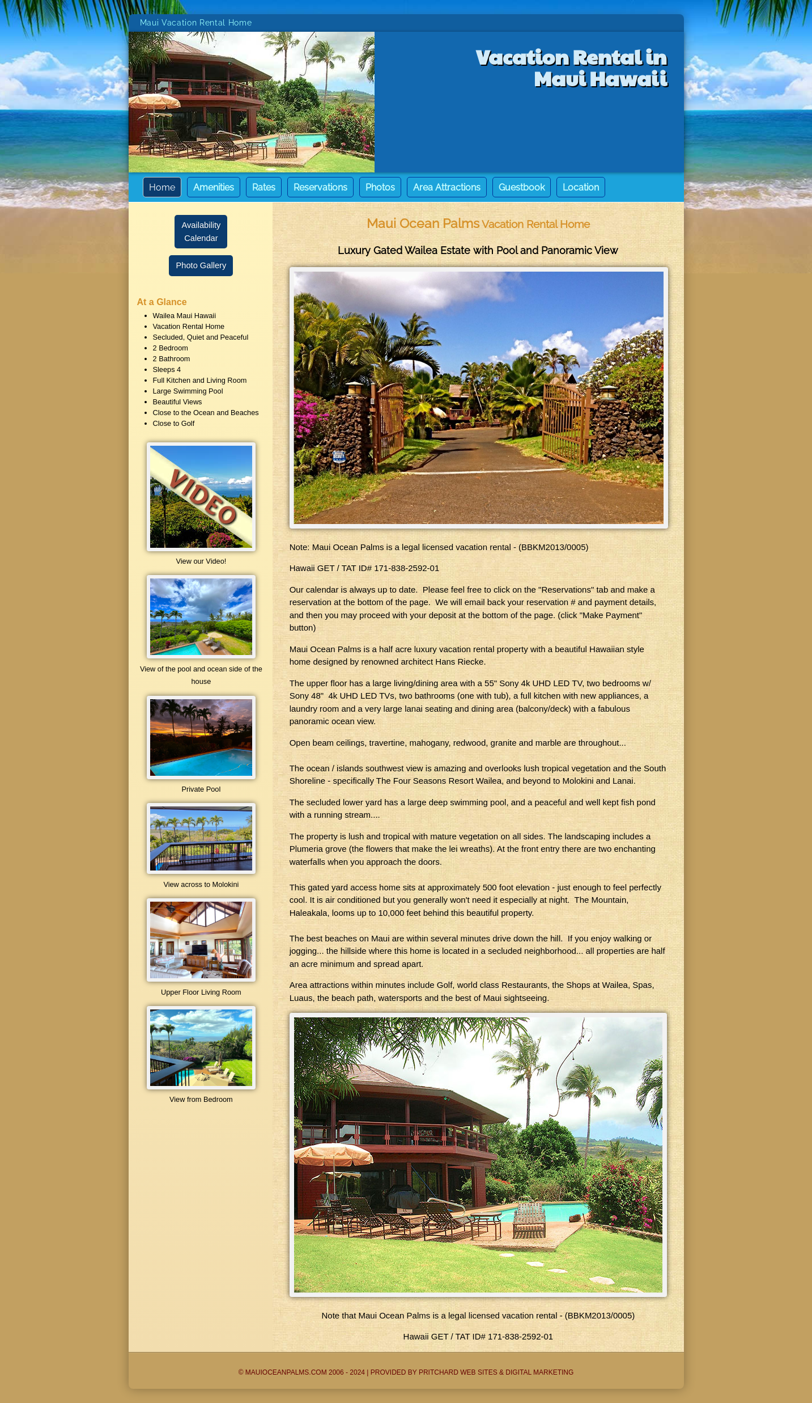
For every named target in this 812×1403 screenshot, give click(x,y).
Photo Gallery (201, 265)
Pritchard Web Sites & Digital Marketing (496, 1372)
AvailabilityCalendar (200, 232)
